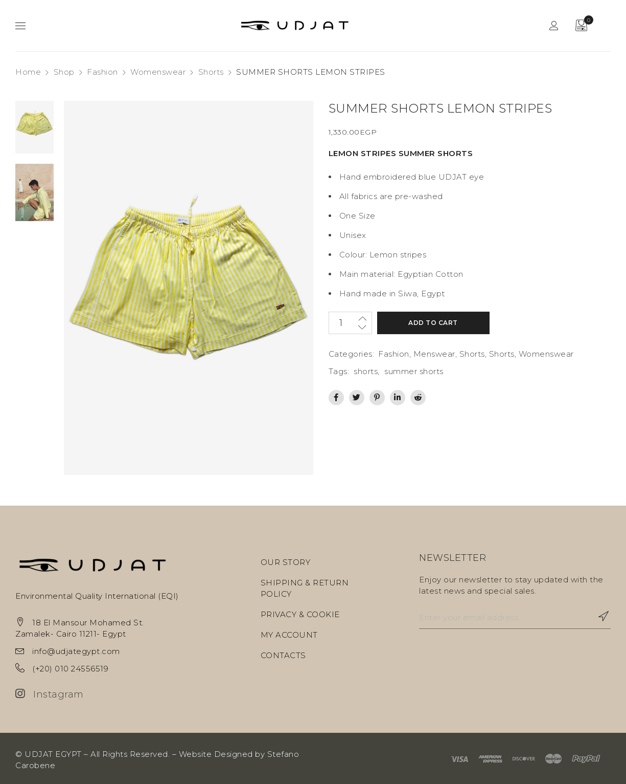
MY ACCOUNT (289, 635)
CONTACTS (283, 655)
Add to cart (433, 322)
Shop (64, 72)
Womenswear (158, 72)
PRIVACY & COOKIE (300, 614)
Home (28, 72)
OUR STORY (286, 562)
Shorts (211, 72)
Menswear (434, 354)
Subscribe (598, 616)
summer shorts (414, 371)
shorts (366, 371)
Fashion (102, 72)
